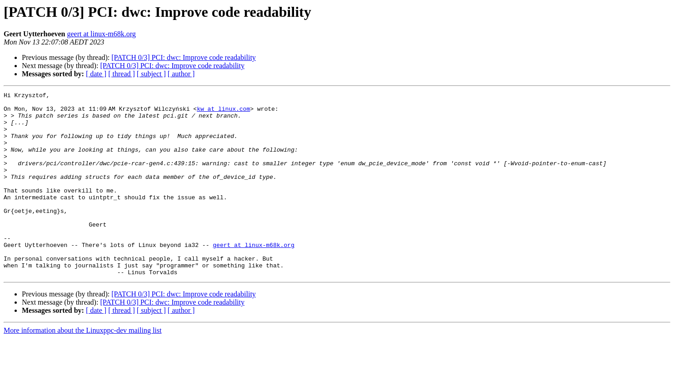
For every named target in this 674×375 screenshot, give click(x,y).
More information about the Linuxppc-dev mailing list (82, 367)
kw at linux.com (225, 113)
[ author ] (181, 74)
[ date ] (96, 74)
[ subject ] (151, 74)
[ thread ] (121, 74)
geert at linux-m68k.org (101, 34)
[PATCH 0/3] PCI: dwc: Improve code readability (183, 57)
